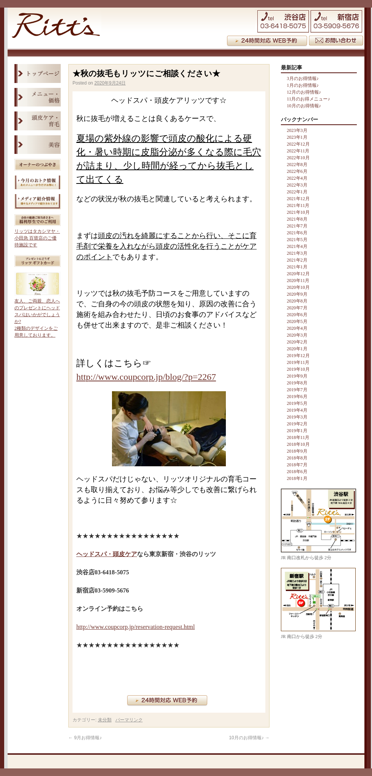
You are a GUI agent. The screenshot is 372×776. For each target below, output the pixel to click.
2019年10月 (298, 369)
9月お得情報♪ (85, 737)
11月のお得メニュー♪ (308, 99)
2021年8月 (297, 219)
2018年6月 (297, 471)
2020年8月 (297, 301)
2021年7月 (297, 226)
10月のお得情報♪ (249, 737)
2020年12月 (298, 273)
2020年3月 (297, 335)
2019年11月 (298, 362)
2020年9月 (297, 294)
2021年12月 (298, 198)
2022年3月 (297, 185)
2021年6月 (297, 232)
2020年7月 (297, 307)
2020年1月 (297, 348)
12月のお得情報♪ (304, 92)
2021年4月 (297, 246)
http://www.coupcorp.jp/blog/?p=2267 (146, 377)
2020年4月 (297, 328)
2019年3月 (297, 417)
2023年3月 (297, 130)
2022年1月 (297, 191)
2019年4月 (297, 410)
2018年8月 (297, 458)
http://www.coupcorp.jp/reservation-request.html (135, 627)
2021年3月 (297, 253)
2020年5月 (297, 321)
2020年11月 (298, 280)
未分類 (105, 720)
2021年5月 (297, 239)
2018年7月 (297, 464)
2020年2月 (297, 342)
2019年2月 (297, 423)
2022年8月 (297, 164)
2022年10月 (298, 157)
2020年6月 (297, 314)
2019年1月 (297, 430)
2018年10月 (298, 444)
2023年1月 (297, 137)
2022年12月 (298, 144)
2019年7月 (297, 389)
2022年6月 (297, 171)
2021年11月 (298, 205)
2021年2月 (297, 260)
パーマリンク (129, 720)
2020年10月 (298, 287)
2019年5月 (297, 403)
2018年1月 (297, 478)
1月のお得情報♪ (303, 85)
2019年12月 (298, 355)
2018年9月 (297, 451)
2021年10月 (298, 212)
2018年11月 (298, 437)
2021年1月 (297, 267)
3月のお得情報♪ (303, 78)
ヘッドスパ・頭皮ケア (106, 554)
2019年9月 (297, 376)
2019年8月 (297, 383)
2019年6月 (297, 396)
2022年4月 (297, 178)
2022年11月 (298, 151)
